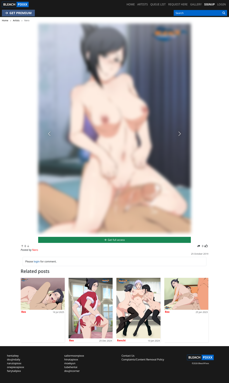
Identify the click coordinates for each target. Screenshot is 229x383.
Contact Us (127, 355)
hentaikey (13, 355)
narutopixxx (14, 363)
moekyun (69, 363)
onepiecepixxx (15, 367)
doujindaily (13, 359)
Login (221, 4)
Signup (209, 4)
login (37, 261)
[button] (49, 134)
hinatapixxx (71, 359)
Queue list (158, 4)
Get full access (114, 240)
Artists (142, 4)
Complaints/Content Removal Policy (142, 359)
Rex (23, 312)
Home (131, 4)
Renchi (121, 340)
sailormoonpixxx (74, 355)
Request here (178, 4)
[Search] (224, 13)
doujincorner (72, 371)
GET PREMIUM (18, 13)
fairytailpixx (14, 371)
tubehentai (70, 367)
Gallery (196, 4)
